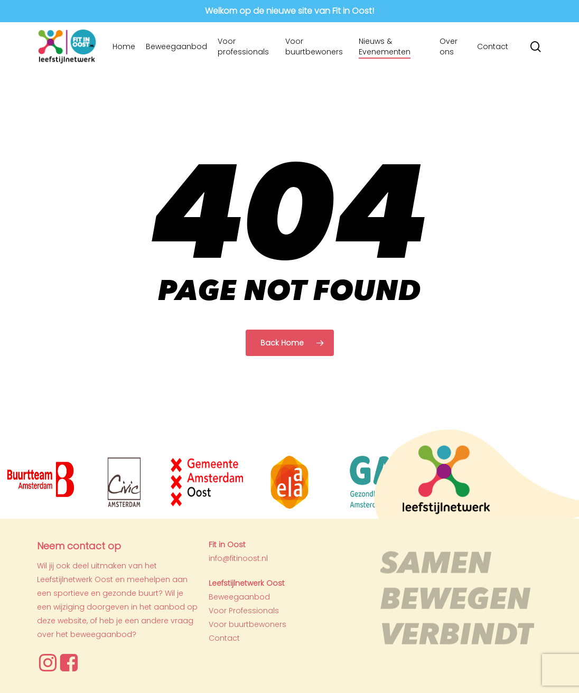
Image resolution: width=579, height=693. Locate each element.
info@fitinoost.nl (238, 558)
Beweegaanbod (239, 597)
